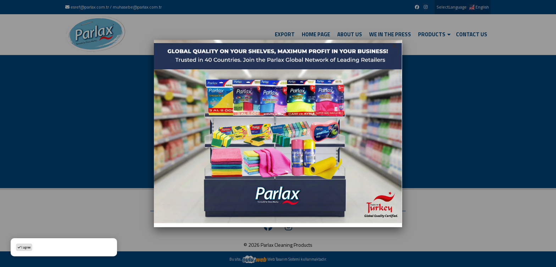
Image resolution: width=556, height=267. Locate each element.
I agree (24, 247)
